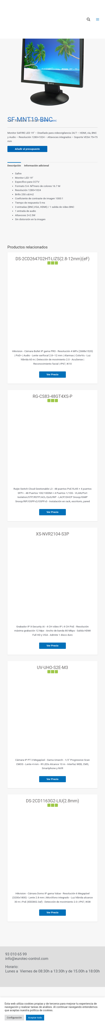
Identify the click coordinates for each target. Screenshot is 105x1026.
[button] (91, 26)
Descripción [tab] (14, 165)
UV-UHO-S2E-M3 (52, 667)
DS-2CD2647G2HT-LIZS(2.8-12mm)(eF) (52, 258)
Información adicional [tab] (36, 165)
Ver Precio (52, 374)
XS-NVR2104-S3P (52, 534)
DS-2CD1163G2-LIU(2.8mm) (52, 800)
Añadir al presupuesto (27, 148)
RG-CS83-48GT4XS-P (52, 396)
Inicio (10, 120)
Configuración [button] (14, 1017)
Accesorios (21, 120)
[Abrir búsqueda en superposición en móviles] (88, 8)
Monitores (33, 120)
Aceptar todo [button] (35, 1017)
